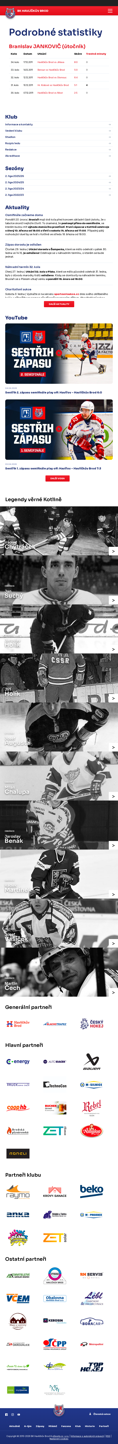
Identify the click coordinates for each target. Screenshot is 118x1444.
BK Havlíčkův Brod (32, 11)
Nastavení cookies (59, 1438)
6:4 (76, 77)
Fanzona (66, 1426)
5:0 (76, 69)
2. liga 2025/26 (14, 176)
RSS (108, 1436)
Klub (78, 1426)
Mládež (53, 1426)
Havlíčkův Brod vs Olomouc (52, 77)
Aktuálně (14, 1426)
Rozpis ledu (12, 143)
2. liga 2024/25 (14, 182)
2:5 (75, 92)
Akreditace (12, 155)
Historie (90, 1426)
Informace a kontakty (19, 124)
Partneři (104, 1426)
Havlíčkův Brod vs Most (50, 92)
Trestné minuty (96, 53)
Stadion (10, 137)
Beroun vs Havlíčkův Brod (51, 69)
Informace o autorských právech (87, 1436)
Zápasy (40, 1426)
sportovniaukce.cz (66, 294)
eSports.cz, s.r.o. (60, 1436)
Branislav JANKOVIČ (35, 46)
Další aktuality (59, 304)
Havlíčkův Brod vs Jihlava (50, 62)
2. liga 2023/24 (14, 188)
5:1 (75, 85)
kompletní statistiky (90, 102)
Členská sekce (100, 1414)
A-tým (27, 1426)
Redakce (11, 149)
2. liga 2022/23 (14, 195)
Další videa (57, 478)
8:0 (76, 62)
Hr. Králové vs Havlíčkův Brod (53, 85)
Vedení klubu (13, 130)
